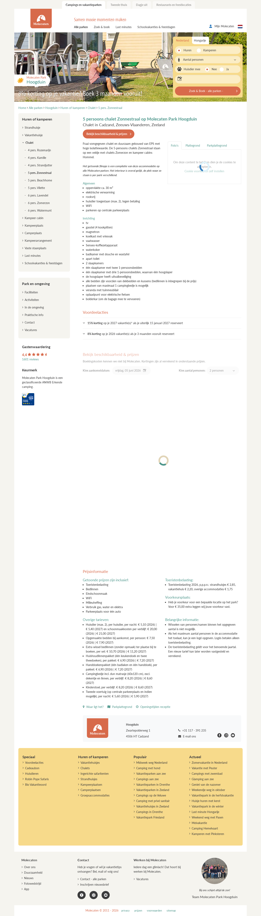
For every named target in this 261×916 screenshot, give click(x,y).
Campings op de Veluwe (151, 795)
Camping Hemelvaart (205, 828)
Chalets (85, 768)
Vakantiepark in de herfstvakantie (213, 795)
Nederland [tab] (182, 40)
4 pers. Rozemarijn (39, 150)
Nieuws (28, 878)
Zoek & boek (102, 27)
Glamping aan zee (203, 779)
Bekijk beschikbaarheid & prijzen (106, 134)
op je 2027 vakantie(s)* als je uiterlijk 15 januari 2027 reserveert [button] (135, 323)
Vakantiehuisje (34, 135)
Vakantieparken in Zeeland (152, 790)
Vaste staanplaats (35, 248)
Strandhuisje (32, 127)
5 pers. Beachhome (40, 180)
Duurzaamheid (33, 872)
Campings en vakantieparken (84, 5)
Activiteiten (32, 300)
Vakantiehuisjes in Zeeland (152, 806)
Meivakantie (199, 823)
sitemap (171, 910)
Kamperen (208, 50)
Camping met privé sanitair (153, 801)
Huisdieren (32, 773)
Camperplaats (33, 233)
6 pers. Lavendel (38, 195)
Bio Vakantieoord (35, 784)
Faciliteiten (31, 292)
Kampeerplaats (34, 225)
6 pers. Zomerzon (39, 203)
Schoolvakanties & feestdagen (156, 27)
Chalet (29, 142)
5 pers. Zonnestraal (39, 172)
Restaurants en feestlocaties (173, 5)
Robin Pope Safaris (37, 779)
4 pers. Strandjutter (40, 165)
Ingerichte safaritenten (95, 773)
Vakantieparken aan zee (151, 773)
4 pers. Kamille (37, 157)
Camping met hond (148, 768)
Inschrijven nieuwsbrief (94, 884)
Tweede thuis (119, 5)
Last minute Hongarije (205, 812)
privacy (125, 910)
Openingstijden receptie (153, 707)
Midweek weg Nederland (151, 762)
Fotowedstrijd (32, 883)
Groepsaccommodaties (95, 795)
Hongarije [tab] (200, 40)
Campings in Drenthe (149, 812)
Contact (30, 322)
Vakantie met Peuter (204, 768)
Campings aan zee (147, 779)
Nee (214, 69)
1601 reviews (30, 359)
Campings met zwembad (207, 773)
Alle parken (81, 27)
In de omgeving (34, 307)
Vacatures (31, 330)
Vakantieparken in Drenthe (153, 784)
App (26, 889)
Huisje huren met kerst (206, 801)
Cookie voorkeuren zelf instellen (204, 171)
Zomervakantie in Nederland (209, 762)
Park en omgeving (36, 284)
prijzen (138, 910)
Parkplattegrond (119, 707)
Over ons (29, 867)
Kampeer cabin (34, 218)
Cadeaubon (32, 768)
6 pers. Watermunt (40, 210)
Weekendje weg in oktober (208, 790)
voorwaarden (154, 910)
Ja (227, 69)
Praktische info (34, 315)
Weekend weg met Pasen (207, 817)
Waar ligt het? (93, 707)
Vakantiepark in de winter (208, 806)
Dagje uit (141, 5)
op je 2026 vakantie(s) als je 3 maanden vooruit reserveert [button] (130, 334)
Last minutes (124, 27)
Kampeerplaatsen (91, 784)
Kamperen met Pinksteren (208, 834)
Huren (187, 50)
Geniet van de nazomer (206, 784)
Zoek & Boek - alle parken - (206, 91)
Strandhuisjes (89, 779)
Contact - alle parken (93, 879)
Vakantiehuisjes (90, 762)
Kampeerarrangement (38, 240)
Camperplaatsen (91, 790)
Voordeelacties (34, 762)
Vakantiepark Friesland (150, 817)
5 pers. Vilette (36, 188)
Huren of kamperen (37, 119)
